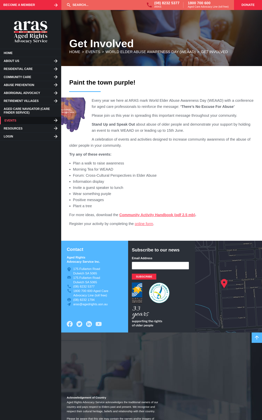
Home (8, 53)
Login (8, 136)
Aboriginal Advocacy (22, 93)
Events (10, 120)
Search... (80, 5)
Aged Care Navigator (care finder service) (27, 110)
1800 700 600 (199, 3)
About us (11, 61)
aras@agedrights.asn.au (90, 304)
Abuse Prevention (19, 85)
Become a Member (19, 5)
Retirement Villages (21, 101)
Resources (13, 128)
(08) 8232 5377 (166, 3)
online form (144, 224)
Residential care (18, 68)
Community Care (17, 77)
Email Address (142, 258)
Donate (248, 5)
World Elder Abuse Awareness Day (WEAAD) (151, 52)
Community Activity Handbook (146, 215)
